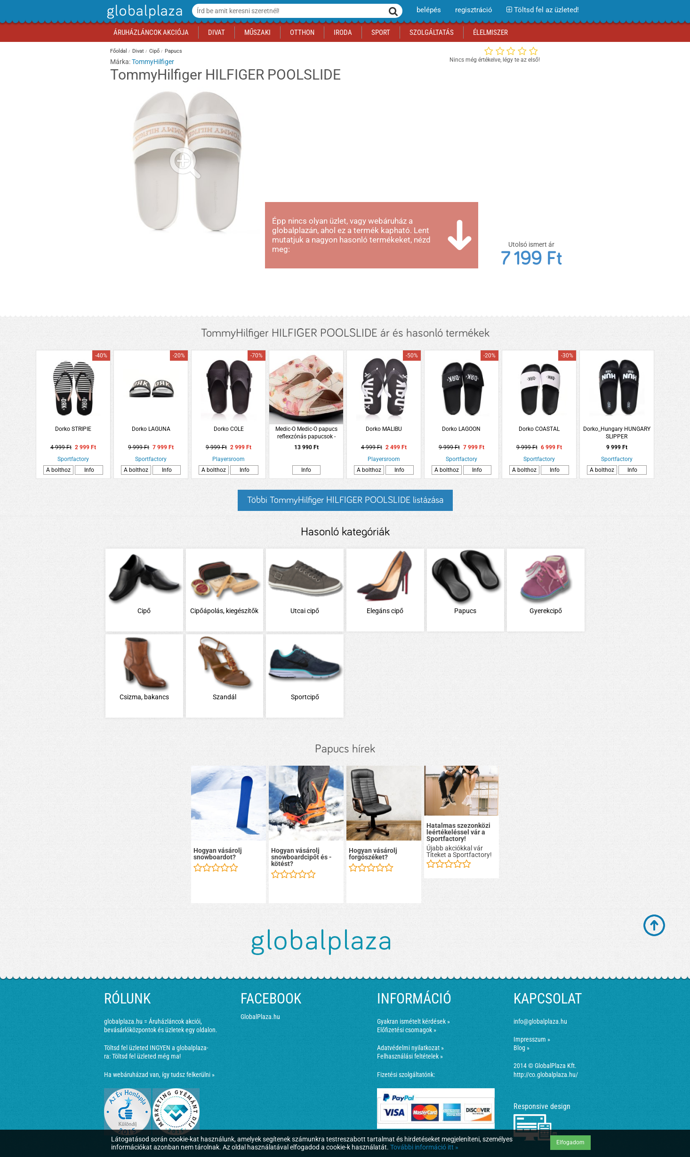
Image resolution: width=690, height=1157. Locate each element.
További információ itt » (424, 1147)
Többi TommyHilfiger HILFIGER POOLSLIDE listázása (345, 500)
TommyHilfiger (153, 61)
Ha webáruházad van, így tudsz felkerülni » (159, 1074)
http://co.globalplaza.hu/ (545, 1074)
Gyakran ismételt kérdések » (413, 1021)
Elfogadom (570, 1142)
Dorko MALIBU (384, 429)
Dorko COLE (229, 429)
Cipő (154, 51)
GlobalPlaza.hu (260, 1016)
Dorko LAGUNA (151, 429)
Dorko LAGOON (461, 429)
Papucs (173, 51)
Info (89, 470)
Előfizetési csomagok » (406, 1030)
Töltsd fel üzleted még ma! (146, 1056)
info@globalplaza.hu (540, 1021)
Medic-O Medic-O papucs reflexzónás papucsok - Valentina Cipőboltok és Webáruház (306, 433)
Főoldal (118, 51)
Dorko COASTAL (539, 429)
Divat (138, 51)
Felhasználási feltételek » (410, 1056)
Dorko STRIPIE (73, 429)
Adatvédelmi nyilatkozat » (410, 1048)
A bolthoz (58, 470)
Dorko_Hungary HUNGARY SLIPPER (616, 433)
